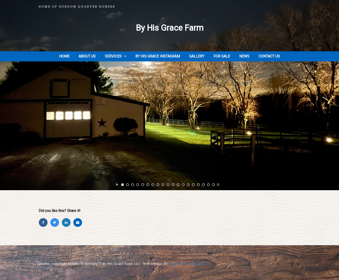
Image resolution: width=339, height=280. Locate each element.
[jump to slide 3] (132, 184)
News (244, 56)
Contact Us (269, 56)
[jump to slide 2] (127, 184)
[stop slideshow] (218, 184)
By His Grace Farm (169, 28)
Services (113, 56)
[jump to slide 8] (158, 184)
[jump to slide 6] (147, 184)
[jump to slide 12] (178, 184)
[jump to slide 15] (193, 184)
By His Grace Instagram (157, 56)
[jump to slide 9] (163, 184)
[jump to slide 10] (168, 184)
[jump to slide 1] (122, 184)
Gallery (196, 56)
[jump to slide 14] (188, 184)
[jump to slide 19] (213, 184)
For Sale (222, 56)
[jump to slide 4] (137, 184)
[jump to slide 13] (183, 184)
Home (64, 56)
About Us (87, 56)
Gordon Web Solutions (187, 264)
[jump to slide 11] (173, 184)
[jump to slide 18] (208, 184)
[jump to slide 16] (198, 184)
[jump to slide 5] (142, 184)
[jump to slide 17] (203, 184)
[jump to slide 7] (152, 184)
